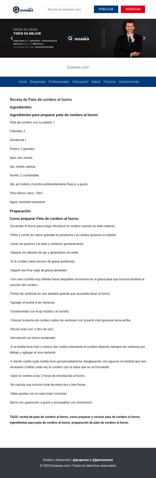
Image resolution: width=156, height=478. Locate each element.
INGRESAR (133, 9)
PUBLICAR (106, 9)
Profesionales (59, 82)
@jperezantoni (102, 460)
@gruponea (81, 460)
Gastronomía (129, 82)
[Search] (66, 9)
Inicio (23, 82)
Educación (80, 82)
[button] (11, 38)
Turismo (109, 82)
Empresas (37, 82)
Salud (96, 82)
